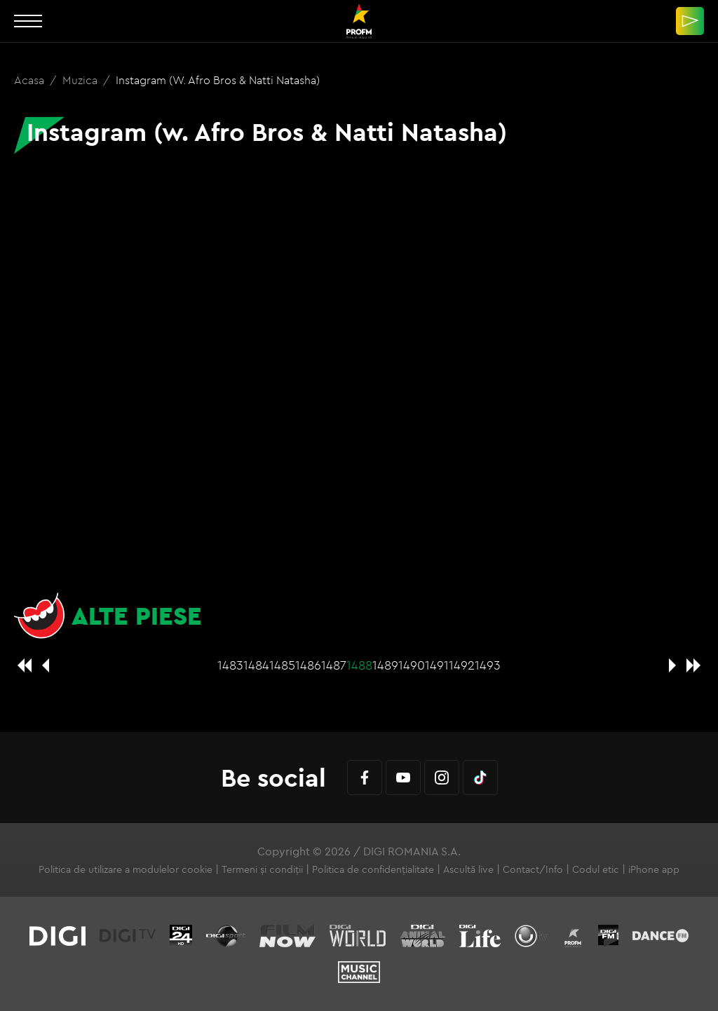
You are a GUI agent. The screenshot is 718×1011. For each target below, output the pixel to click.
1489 (385, 665)
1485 (282, 665)
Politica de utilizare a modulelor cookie (125, 869)
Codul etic (595, 869)
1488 (359, 665)
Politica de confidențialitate (373, 869)
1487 (333, 665)
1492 (462, 665)
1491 (437, 665)
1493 (488, 665)
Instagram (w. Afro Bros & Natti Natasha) (218, 80)
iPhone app (653, 869)
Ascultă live (468, 869)
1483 (230, 665)
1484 (256, 665)
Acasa (30, 80)
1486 (308, 665)
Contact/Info (533, 869)
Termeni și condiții (262, 869)
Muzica (81, 80)
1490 (411, 665)
